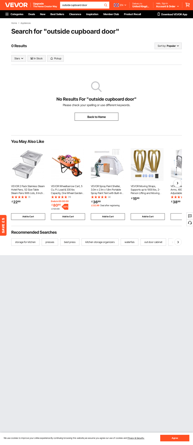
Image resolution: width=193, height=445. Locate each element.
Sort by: (162, 45)
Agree (175, 438)
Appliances (26, 23)
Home (14, 23)
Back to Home (96, 117)
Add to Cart (28, 216)
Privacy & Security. (135, 438)
